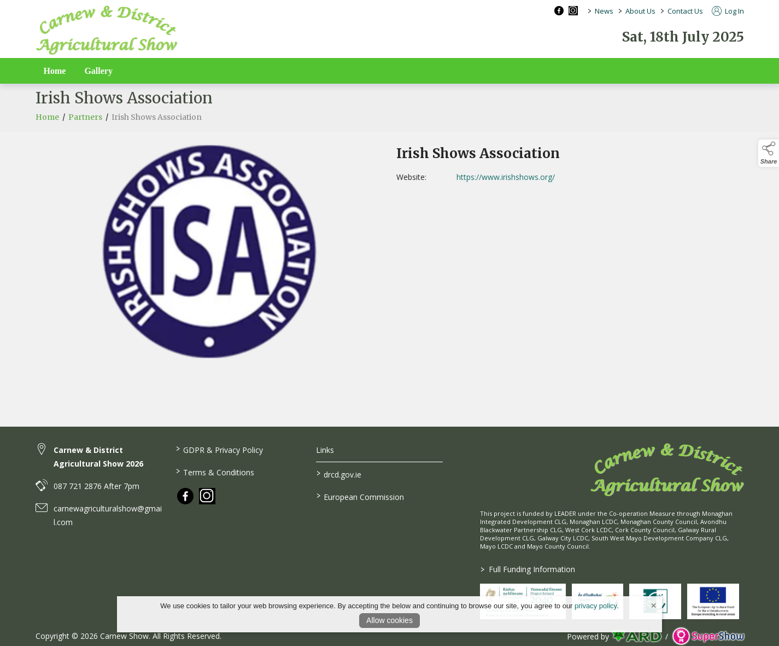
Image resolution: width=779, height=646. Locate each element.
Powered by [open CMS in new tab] (588, 636)
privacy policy (596, 606)
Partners (85, 126)
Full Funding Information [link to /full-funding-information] (528, 569)
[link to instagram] (207, 496)
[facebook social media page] (559, 10)
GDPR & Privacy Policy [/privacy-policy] (219, 449)
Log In (728, 11)
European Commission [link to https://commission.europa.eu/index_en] (360, 496)
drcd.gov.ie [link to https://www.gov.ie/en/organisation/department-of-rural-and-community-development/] (339, 474)
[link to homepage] (107, 30)
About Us (640, 11)
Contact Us (685, 11)
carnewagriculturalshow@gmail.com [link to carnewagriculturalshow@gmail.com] (108, 515)
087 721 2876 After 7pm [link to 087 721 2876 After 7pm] (96, 486)
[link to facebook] (185, 496)
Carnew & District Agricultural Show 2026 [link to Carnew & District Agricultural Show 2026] (98, 457)
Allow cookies (389, 620)
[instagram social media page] (573, 10)
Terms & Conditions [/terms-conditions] (215, 471)
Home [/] (55, 70)
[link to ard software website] (637, 636)
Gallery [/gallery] (98, 70)
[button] (768, 153)
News (604, 11)
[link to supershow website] (708, 636)
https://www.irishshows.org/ (526, 177)
